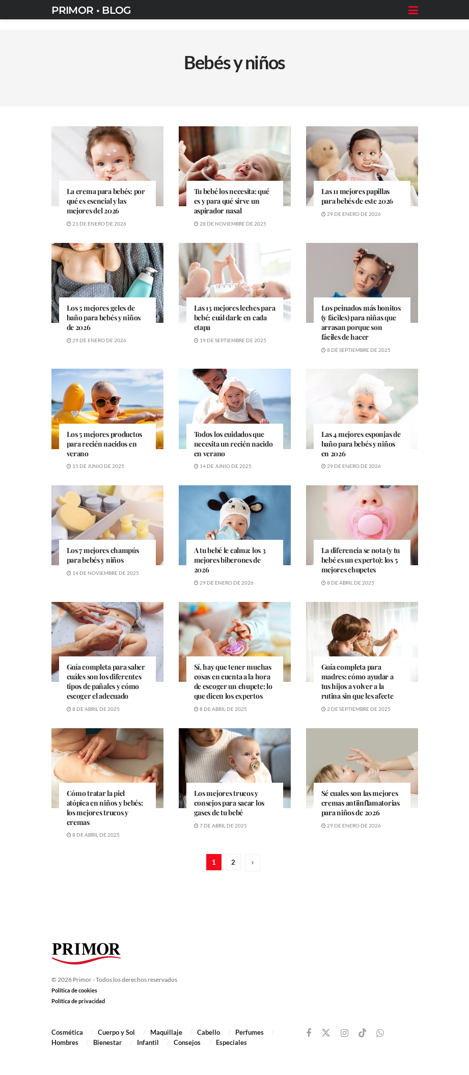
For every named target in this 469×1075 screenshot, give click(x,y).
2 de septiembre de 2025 (356, 709)
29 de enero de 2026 (351, 214)
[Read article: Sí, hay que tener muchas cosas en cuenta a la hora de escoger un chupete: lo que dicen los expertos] (235, 642)
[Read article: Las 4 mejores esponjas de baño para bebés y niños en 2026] (362, 409)
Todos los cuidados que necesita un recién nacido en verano (233, 443)
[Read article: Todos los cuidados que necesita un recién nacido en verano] (235, 409)
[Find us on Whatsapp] (380, 1033)
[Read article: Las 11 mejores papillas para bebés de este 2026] (362, 166)
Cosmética (67, 1032)
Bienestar (107, 1042)
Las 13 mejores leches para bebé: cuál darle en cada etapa (234, 317)
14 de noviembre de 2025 (103, 573)
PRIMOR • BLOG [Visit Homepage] (91, 10)
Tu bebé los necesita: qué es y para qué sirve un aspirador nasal (231, 200)
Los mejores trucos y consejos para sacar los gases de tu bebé (229, 802)
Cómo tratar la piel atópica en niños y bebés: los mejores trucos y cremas (105, 807)
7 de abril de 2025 (220, 825)
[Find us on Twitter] (325, 1033)
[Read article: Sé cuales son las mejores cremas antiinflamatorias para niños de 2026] (362, 768)
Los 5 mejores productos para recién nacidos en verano (105, 443)
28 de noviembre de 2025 (230, 223)
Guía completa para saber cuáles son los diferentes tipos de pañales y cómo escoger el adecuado (106, 681)
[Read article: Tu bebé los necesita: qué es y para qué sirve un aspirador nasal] (235, 166)
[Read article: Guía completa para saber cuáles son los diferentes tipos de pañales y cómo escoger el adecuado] (107, 642)
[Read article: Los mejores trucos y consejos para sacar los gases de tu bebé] (235, 768)
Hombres (64, 1042)
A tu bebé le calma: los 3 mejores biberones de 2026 (230, 559)
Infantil (148, 1042)
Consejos (187, 1042)
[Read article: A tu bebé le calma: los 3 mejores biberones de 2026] (235, 525)
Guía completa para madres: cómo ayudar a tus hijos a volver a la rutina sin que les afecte (357, 681)
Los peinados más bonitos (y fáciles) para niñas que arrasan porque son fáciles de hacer (361, 322)
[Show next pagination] (252, 863)
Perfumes (249, 1032)
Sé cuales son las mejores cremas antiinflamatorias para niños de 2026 (360, 802)
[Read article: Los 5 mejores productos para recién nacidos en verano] (107, 409)
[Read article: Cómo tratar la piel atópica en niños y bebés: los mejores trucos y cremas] (107, 768)
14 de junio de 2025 (223, 466)
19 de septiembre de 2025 (230, 340)
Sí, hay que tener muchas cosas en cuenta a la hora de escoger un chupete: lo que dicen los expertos (233, 681)
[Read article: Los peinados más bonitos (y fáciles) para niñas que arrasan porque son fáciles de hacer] (362, 283)
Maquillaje (166, 1032)
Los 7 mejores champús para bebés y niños (103, 555)
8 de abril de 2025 (347, 583)
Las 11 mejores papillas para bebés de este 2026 (357, 196)
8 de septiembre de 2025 (356, 350)
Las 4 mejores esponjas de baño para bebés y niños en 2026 (361, 443)
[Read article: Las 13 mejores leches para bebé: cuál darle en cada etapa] (235, 283)
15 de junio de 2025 (95, 466)
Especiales (231, 1042)
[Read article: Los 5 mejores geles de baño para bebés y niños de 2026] (107, 283)
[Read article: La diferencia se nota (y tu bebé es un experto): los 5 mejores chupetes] (362, 525)
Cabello (208, 1032)
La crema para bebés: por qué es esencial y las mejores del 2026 (106, 200)
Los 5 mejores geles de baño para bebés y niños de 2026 (104, 317)
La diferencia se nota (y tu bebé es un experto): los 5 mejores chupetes (360, 559)
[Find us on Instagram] (344, 1033)
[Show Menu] (413, 10)
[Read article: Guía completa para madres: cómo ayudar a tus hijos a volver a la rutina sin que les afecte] (362, 642)
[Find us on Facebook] (308, 1033)
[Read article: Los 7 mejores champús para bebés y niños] (107, 525)
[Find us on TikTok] (362, 1033)
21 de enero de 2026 (96, 223)
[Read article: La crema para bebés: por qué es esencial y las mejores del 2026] (107, 166)
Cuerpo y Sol (116, 1032)
